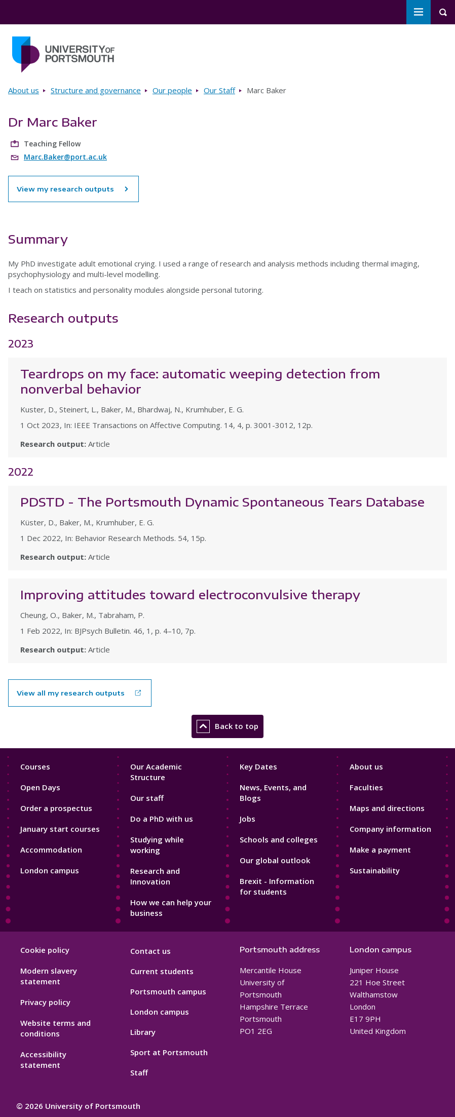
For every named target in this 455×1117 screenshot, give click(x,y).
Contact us (150, 951)
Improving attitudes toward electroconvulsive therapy (190, 594)
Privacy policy (45, 1002)
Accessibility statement (43, 1059)
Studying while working (157, 844)
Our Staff (219, 90)
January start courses (60, 829)
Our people (172, 90)
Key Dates (258, 766)
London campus (49, 870)
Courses (35, 766)
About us (23, 90)
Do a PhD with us (161, 819)
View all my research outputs (71, 693)
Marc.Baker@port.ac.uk (65, 157)
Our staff (147, 798)
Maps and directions (387, 808)
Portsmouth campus (168, 991)
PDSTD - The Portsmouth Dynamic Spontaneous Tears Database (222, 501)
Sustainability (375, 870)
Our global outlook (275, 860)
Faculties (366, 787)
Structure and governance (96, 90)
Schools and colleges (279, 839)
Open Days (40, 787)
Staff (139, 1072)
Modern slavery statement (48, 976)
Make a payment (380, 849)
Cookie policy (44, 950)
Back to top (227, 726)
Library (143, 1032)
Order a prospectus (56, 808)
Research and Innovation (155, 876)
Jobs (247, 819)
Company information (390, 829)
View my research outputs (73, 189)
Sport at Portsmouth (169, 1052)
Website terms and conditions (55, 1028)
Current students (162, 971)
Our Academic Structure (156, 771)
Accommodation (51, 849)
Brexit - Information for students (277, 886)
